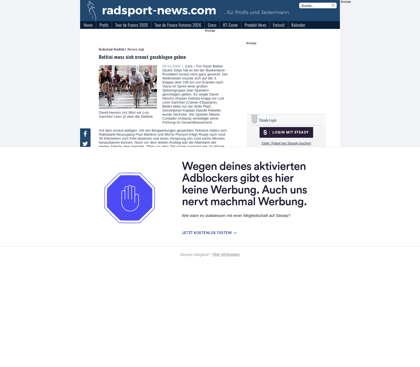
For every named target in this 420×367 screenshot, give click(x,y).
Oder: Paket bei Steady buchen (286, 143)
